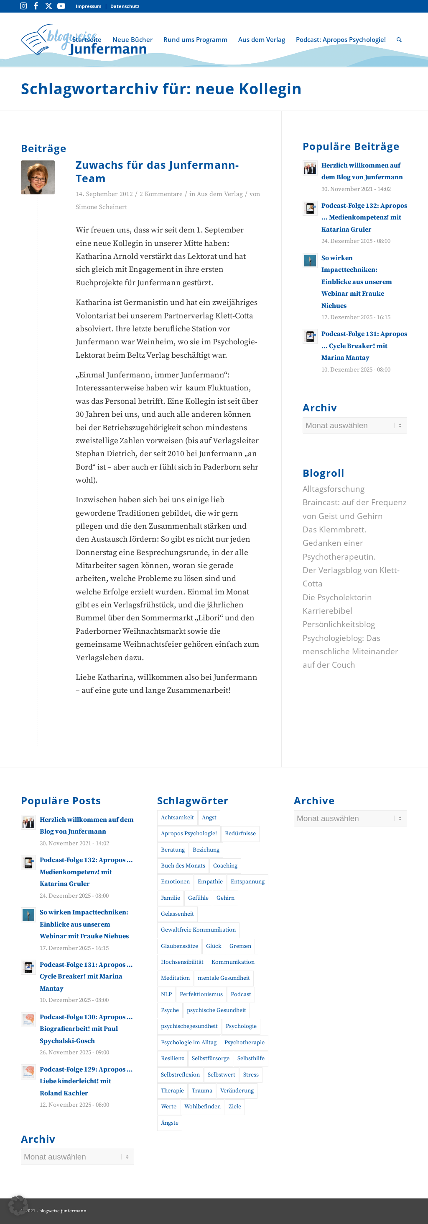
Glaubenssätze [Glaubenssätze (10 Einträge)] (179, 946)
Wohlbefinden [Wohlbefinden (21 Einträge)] (202, 1106)
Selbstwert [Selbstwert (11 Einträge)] (221, 1075)
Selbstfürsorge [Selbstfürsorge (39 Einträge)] (210, 1058)
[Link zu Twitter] (48, 6)
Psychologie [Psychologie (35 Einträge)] (241, 1026)
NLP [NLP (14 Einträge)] (166, 994)
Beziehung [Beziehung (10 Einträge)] (206, 850)
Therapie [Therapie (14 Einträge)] (172, 1091)
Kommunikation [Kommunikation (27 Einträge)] (233, 962)
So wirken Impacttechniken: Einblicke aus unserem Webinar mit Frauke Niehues (356, 282)
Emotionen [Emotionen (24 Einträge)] (175, 882)
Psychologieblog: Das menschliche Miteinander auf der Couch (350, 652)
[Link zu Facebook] (36, 6)
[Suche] (399, 39)
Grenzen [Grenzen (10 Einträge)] (240, 946)
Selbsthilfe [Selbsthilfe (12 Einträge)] (251, 1058)
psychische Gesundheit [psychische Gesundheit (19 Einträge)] (216, 1010)
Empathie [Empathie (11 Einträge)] (210, 882)
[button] (18, 1205)
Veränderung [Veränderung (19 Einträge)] (237, 1091)
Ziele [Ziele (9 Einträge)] (235, 1106)
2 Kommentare (161, 194)
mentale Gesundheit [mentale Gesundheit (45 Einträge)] (224, 978)
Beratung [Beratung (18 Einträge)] (173, 850)
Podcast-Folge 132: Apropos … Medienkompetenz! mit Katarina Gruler (364, 217)
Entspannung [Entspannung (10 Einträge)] (248, 882)
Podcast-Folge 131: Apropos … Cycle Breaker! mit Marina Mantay (364, 346)
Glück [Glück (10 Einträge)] (214, 946)
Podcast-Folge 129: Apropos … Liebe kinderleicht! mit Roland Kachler (86, 1081)
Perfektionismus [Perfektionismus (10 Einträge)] (201, 994)
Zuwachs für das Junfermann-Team (157, 172)
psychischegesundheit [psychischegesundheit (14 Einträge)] (189, 1026)
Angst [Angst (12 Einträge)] (209, 817)
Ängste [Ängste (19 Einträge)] (169, 1123)
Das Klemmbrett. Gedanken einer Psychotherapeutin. (339, 543)
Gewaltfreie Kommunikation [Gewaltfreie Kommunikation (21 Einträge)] (198, 930)
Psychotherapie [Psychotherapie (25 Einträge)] (244, 1042)
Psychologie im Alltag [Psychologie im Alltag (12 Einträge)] (189, 1042)
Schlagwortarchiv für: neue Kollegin (161, 88)
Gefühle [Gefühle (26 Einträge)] (198, 898)
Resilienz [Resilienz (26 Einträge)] (172, 1058)
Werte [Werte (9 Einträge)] (168, 1106)
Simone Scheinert (101, 207)
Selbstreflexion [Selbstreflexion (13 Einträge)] (180, 1075)
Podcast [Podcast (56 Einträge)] (241, 994)
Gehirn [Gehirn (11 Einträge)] (225, 898)
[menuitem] (88, 6)
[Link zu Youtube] (61, 6)
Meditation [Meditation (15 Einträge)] (175, 978)
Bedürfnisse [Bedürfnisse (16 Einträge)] (240, 833)
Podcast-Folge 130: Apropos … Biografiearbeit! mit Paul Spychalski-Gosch (86, 1029)
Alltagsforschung (333, 488)
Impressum (89, 6)
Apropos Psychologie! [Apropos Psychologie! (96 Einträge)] (189, 833)
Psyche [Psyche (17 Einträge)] (170, 1010)
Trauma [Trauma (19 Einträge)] (202, 1091)
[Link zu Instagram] (23, 6)
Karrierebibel (327, 610)
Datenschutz (124, 6)
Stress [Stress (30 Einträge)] (251, 1075)
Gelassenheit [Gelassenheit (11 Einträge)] (177, 914)
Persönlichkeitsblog (339, 624)
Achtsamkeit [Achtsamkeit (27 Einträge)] (177, 817)
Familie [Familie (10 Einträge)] (170, 898)
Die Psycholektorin (337, 597)
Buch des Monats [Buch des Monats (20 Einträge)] (183, 866)
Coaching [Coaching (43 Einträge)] (225, 866)
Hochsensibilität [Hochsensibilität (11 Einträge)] (182, 962)
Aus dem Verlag (220, 194)
